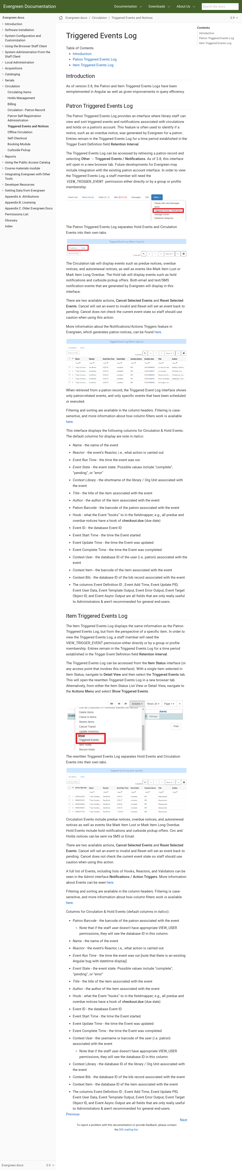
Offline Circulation (20, 132)
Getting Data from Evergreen (25, 190)
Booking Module (19, 144)
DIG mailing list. (129, 1129)
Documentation (125, 6)
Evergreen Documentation (29, 6)
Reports (10, 156)
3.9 (232, 18)
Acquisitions (13, 68)
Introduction (13, 24)
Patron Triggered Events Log (216, 38)
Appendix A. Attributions (22, 196)
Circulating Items (19, 92)
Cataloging (12, 74)
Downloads (157, 6)
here (158, 332)
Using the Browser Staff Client (26, 46)
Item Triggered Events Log (215, 43)
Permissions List (16, 214)
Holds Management (21, 98)
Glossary (11, 220)
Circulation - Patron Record (26, 110)
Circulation (12, 86)
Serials (9, 80)
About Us (183, 6)
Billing (12, 104)
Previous (73, 1114)
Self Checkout (17, 138)
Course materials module (22, 168)
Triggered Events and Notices (28, 126)
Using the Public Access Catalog (27, 162)
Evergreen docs (13, 17)
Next (183, 1120)
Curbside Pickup (19, 150)
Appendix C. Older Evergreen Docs (29, 208)
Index (9, 226)
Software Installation (19, 30)
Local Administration (19, 62)
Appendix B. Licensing (20, 202)
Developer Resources (20, 184)
